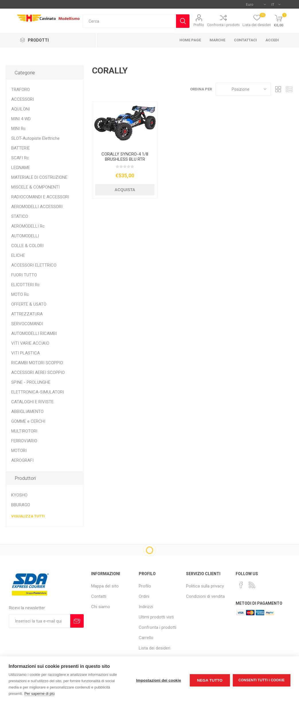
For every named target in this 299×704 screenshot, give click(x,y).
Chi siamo (100, 606)
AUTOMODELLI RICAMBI (34, 333)
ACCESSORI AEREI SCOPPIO (38, 372)
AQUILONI (20, 109)
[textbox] (129, 21)
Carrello (146, 637)
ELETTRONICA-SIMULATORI (37, 392)
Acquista (125, 189)
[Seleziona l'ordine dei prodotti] (243, 89)
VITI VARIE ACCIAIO (30, 343)
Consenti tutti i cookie (262, 680)
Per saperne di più (39, 693)
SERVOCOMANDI (27, 323)
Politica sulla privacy (205, 586)
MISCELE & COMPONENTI (35, 187)
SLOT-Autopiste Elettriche (35, 138)
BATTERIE (20, 148)
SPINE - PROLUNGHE (30, 382)
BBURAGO (20, 504)
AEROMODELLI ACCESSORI (36, 206)
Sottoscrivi (77, 621)
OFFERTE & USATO (28, 304)
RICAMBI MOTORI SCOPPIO (37, 362)
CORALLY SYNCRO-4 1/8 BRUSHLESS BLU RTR (124, 157)
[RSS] (252, 584)
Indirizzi (146, 606)
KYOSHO (19, 495)
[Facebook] (241, 584)
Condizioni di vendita (205, 596)
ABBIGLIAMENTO (27, 411)
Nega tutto (209, 680)
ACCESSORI (22, 99)
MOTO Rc (20, 294)
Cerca (182, 21)
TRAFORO (20, 89)
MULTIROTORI (24, 431)
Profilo (199, 25)
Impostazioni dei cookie (158, 680)
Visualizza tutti (28, 516)
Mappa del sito (105, 586)
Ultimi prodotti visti (156, 617)
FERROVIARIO (24, 440)
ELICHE (18, 255)
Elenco (289, 89)
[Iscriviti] (39, 621)
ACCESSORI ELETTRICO (33, 265)
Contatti (98, 596)
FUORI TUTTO (24, 275)
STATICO (19, 216)
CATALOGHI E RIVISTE (32, 401)
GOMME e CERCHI (28, 421)
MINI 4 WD (21, 118)
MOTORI (19, 450)
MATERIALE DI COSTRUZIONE (39, 177)
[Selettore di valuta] (256, 4)
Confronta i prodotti (223, 25)
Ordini (144, 596)
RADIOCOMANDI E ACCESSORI (40, 196)
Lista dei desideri (154, 648)
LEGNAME (20, 167)
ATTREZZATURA (27, 314)
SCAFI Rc (20, 157)
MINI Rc (18, 128)
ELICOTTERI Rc (25, 284)
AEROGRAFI (22, 460)
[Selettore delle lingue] (275, 4)
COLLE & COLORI (27, 245)
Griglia (278, 89)
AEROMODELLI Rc (28, 226)
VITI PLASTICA (25, 353)
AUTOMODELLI (25, 235)
